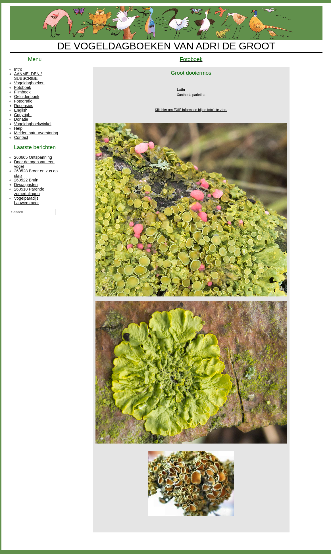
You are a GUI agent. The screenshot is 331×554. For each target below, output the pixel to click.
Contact (21, 137)
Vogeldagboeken (29, 83)
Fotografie (23, 101)
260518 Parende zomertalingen (29, 191)
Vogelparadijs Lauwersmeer (26, 200)
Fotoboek (22, 87)
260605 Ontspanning (33, 157)
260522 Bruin (26, 180)
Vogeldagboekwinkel (32, 124)
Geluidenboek (26, 96)
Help (18, 128)
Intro (18, 69)
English (20, 110)
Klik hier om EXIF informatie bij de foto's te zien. (191, 110)
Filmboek (22, 92)
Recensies (23, 105)
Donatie (21, 119)
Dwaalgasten (26, 184)
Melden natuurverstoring (36, 133)
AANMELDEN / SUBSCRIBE (28, 76)
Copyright (23, 114)
